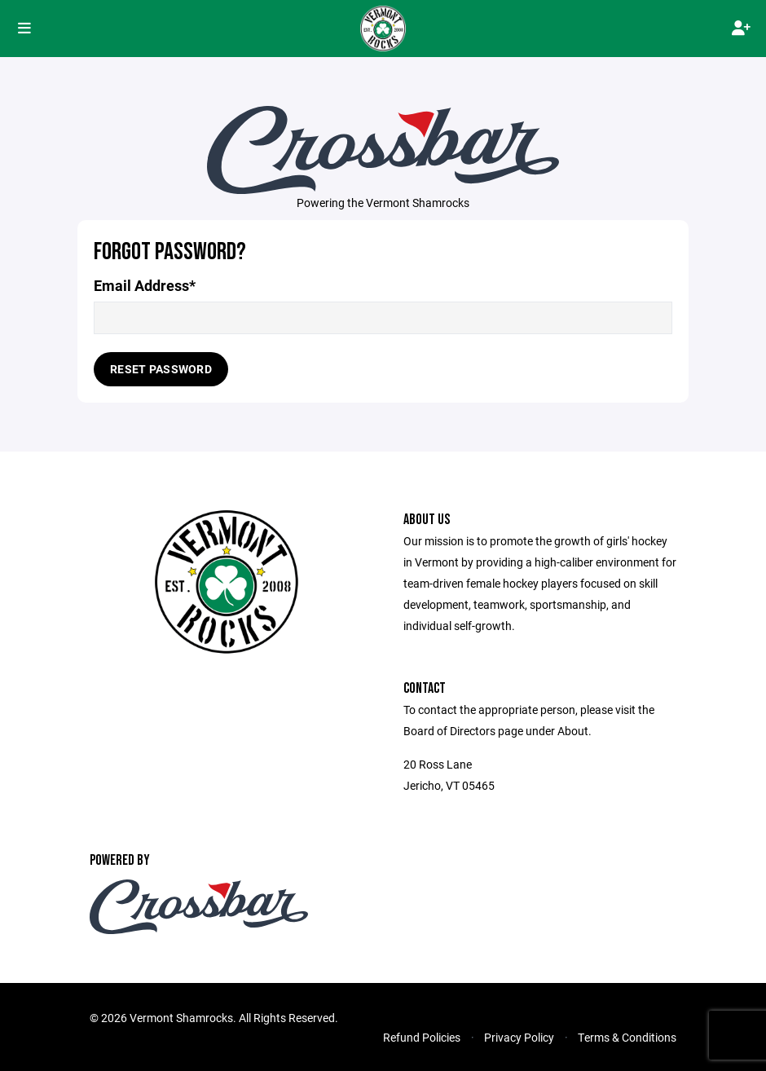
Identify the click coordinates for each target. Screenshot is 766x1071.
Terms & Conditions (627, 1037)
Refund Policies (421, 1037)
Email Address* (145, 285)
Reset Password (161, 369)
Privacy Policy (519, 1037)
